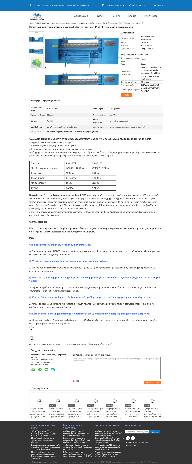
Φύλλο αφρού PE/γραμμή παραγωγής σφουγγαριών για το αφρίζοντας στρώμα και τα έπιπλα (77, 447)
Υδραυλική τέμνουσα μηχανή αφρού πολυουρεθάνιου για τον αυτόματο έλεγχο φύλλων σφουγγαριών (108, 454)
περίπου (100, 16)
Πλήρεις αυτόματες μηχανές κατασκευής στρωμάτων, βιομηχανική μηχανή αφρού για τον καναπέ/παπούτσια (45, 447)
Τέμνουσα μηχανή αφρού (107, 425)
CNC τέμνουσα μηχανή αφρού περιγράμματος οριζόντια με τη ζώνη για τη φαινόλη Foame (95, 413)
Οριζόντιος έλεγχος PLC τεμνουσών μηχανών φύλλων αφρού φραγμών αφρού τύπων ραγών (108, 447)
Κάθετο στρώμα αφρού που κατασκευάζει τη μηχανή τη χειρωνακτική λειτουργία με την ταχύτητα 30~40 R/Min (77, 454)
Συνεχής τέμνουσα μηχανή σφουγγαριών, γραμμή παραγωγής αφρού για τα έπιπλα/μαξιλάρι (38, 414)
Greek (160, 5)
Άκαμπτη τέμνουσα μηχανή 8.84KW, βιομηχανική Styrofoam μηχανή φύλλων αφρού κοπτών (57, 414)
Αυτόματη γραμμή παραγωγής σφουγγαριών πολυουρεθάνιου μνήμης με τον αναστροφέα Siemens (77, 433)
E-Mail (129, 442)
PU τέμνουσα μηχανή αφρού (74, 344)
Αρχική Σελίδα (81, 16)
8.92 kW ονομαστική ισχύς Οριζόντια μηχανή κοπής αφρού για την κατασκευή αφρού (133, 413)
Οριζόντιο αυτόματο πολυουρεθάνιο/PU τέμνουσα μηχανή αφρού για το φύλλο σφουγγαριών (75, 414)
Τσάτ (127, 95)
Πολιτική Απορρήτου (39, 462)
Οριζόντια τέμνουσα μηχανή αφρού (63, 23)
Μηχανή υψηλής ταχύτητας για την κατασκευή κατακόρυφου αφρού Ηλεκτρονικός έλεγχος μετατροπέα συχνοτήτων (43, 455)
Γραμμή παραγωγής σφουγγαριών (72, 426)
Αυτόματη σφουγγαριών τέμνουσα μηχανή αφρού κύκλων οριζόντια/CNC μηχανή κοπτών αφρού (108, 433)
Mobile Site (131, 446)
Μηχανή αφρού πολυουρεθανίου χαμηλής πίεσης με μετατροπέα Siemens (42, 440)
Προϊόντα (116, 16)
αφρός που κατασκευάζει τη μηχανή (44, 426)
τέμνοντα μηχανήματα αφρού (48, 344)
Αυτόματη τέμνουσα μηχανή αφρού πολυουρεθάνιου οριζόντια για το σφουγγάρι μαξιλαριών (114, 414)
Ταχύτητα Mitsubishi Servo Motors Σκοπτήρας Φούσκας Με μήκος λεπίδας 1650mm (152, 413)
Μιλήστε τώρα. (151, 16)
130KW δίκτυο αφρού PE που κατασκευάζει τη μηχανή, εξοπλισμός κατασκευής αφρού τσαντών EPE (44, 433)
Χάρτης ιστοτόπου (140, 442)
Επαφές (132, 16)
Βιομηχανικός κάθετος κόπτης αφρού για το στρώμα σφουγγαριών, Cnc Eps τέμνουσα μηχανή (109, 440)
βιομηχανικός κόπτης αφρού (100, 344)
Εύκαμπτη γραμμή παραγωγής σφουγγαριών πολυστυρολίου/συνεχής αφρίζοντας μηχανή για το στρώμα (77, 440)
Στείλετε (155, 432)
